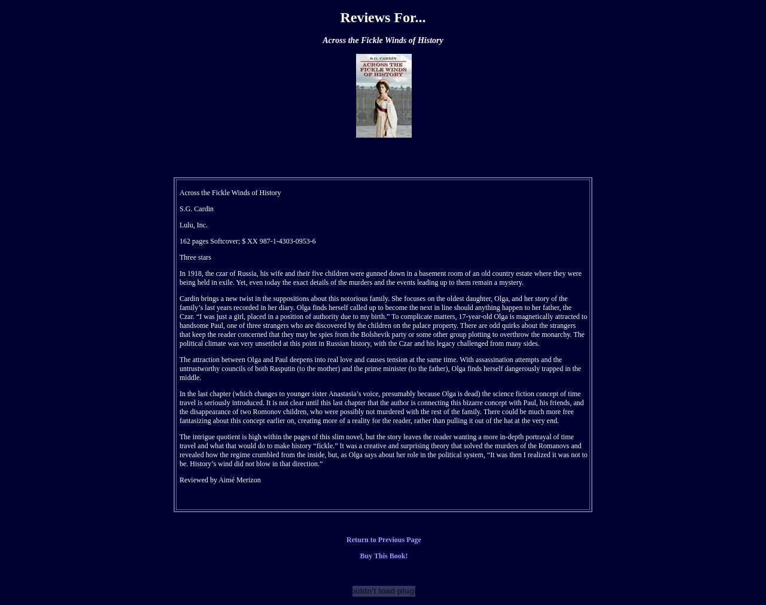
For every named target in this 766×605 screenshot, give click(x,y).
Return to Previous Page (383, 540)
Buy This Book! (384, 556)
